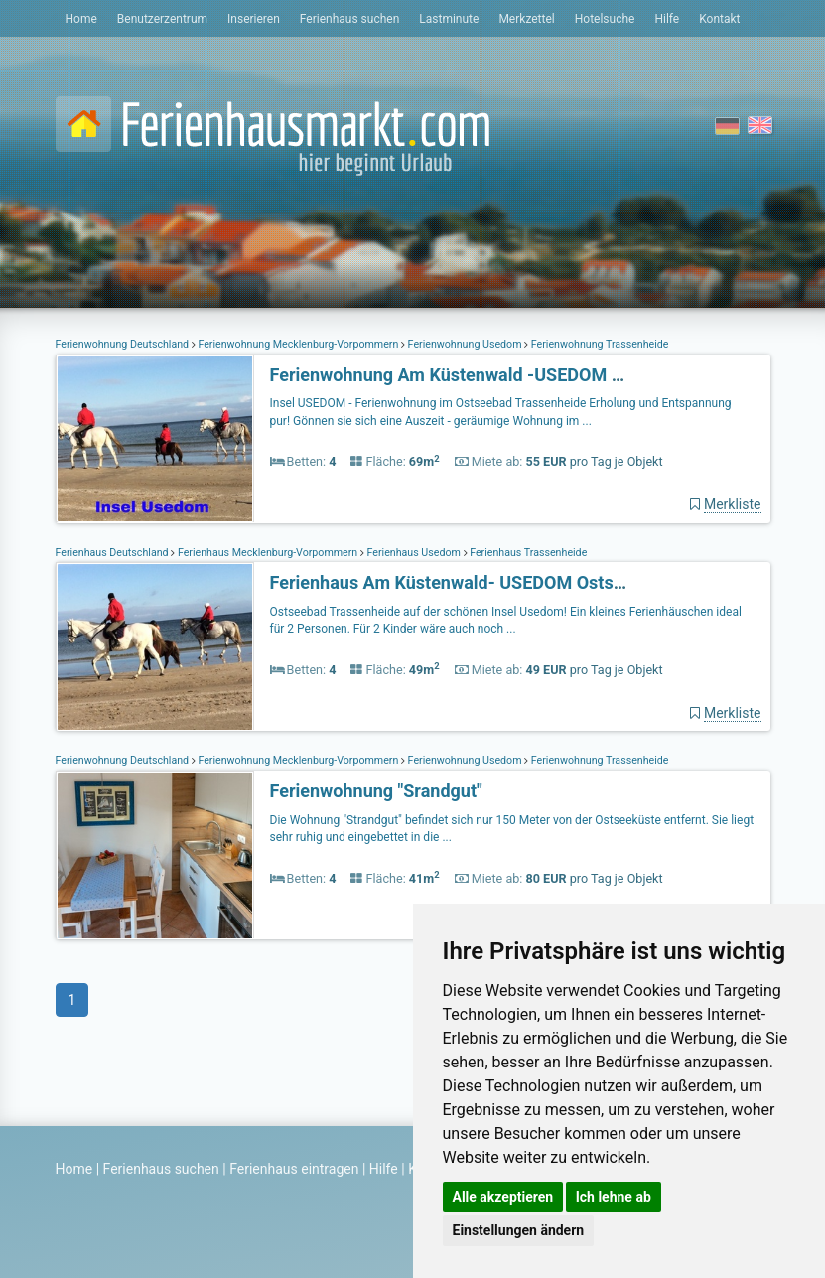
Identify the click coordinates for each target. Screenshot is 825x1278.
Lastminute (449, 19)
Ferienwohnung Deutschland (124, 344)
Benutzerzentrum (162, 19)
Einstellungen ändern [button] (519, 1230)
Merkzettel (526, 19)
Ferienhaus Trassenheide (528, 552)
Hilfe (666, 19)
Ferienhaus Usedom (414, 552)
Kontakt (719, 19)
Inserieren (253, 19)
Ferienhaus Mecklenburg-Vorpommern (267, 552)
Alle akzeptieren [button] (503, 1197)
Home (81, 19)
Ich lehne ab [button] (613, 1197)
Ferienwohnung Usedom (464, 344)
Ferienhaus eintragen (293, 1169)
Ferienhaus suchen (349, 19)
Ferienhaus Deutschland (114, 552)
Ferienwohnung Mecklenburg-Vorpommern (298, 344)
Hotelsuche (605, 19)
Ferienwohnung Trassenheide (598, 344)
